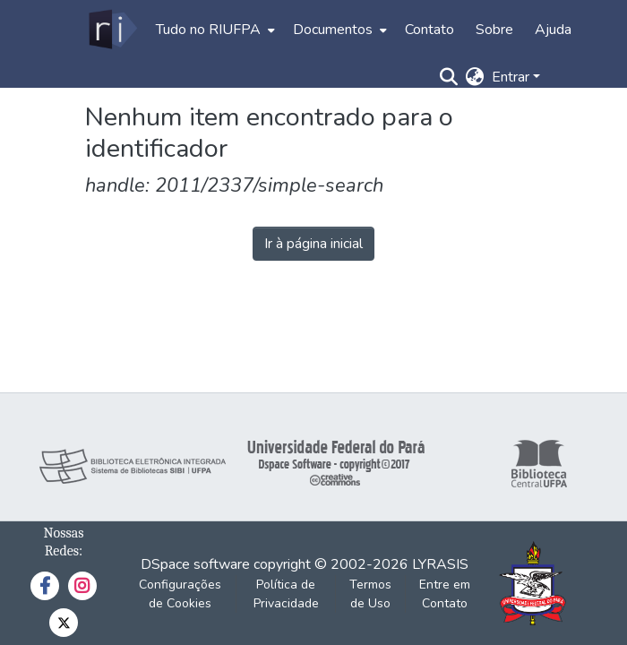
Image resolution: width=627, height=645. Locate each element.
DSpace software (195, 564)
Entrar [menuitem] (510, 77)
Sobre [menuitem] (494, 29)
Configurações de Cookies (180, 594)
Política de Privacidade (286, 594)
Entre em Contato (444, 594)
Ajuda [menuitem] (553, 29)
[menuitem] (213, 29)
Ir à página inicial (313, 244)
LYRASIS (440, 564)
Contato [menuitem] (429, 29)
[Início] (111, 29)
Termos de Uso (370, 594)
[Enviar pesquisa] (449, 77)
